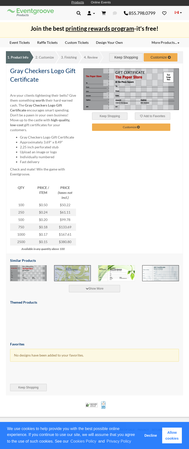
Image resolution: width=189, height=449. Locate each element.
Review (91, 57)
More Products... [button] (165, 42)
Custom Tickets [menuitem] (77, 42)
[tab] (94, 288)
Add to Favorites (152, 116)
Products (77, 2)
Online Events (101, 2)
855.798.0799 (140, 13)
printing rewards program (99, 28)
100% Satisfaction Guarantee (103, 405)
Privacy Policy (119, 441)
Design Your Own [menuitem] (109, 42)
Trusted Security (91, 405)
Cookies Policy (83, 441)
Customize (44, 57)
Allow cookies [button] (172, 435)
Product (17, 57)
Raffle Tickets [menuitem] (47, 42)
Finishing (69, 57)
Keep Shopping (126, 57)
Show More (95, 288)
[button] (133, 441)
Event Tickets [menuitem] (20, 42)
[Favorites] (164, 13)
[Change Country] (178, 13)
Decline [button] (150, 435)
